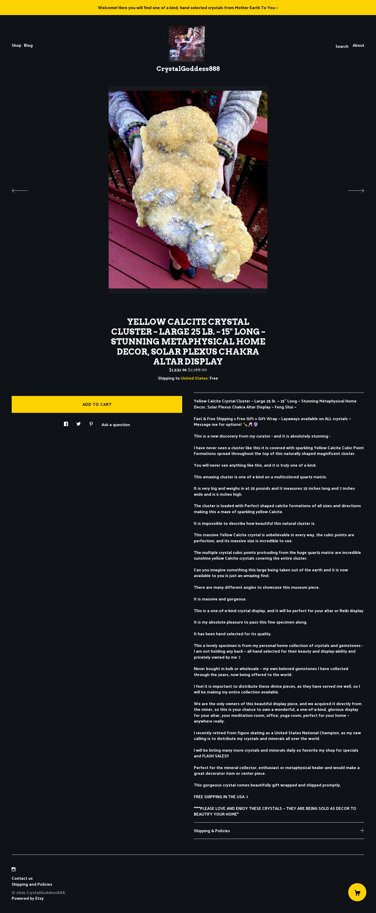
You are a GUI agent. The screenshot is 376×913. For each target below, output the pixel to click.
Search (341, 46)
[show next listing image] (351, 189)
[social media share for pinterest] (91, 422)
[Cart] (357, 892)
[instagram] (14, 869)
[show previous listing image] (25, 189)
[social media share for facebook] (66, 422)
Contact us (22, 878)
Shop (16, 45)
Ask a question (116, 424)
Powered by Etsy (28, 898)
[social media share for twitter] (78, 422)
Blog (28, 45)
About (358, 45)
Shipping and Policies (32, 884)
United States (194, 378)
